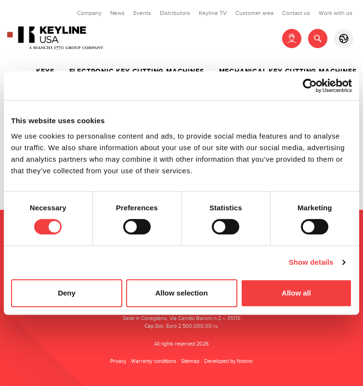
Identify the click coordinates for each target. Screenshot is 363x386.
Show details (311, 262)
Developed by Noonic (228, 361)
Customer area (254, 13)
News (117, 13)
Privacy (118, 361)
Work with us (335, 13)
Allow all (296, 293)
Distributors (175, 13)
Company (89, 13)
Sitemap (190, 361)
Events (142, 13)
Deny (67, 293)
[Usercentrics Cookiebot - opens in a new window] (310, 85)
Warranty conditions (153, 361)
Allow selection (181, 293)
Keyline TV (213, 13)
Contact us (296, 13)
